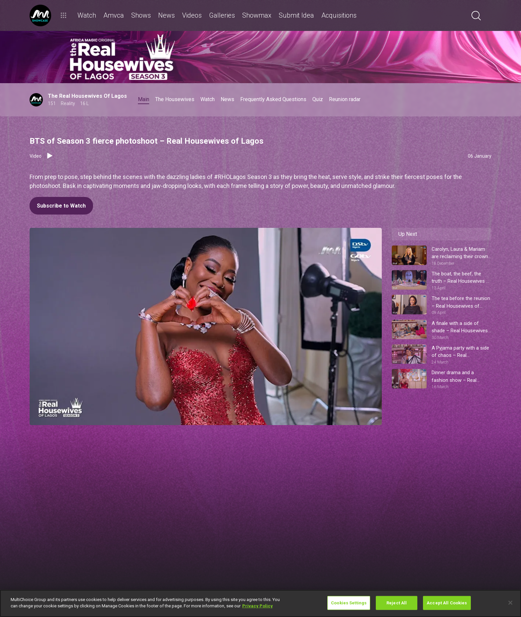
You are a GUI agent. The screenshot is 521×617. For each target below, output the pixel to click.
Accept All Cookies (447, 602)
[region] (260, 603)
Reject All (396, 602)
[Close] (510, 602)
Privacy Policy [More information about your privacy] (257, 605)
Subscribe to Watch (61, 206)
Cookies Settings (348, 602)
